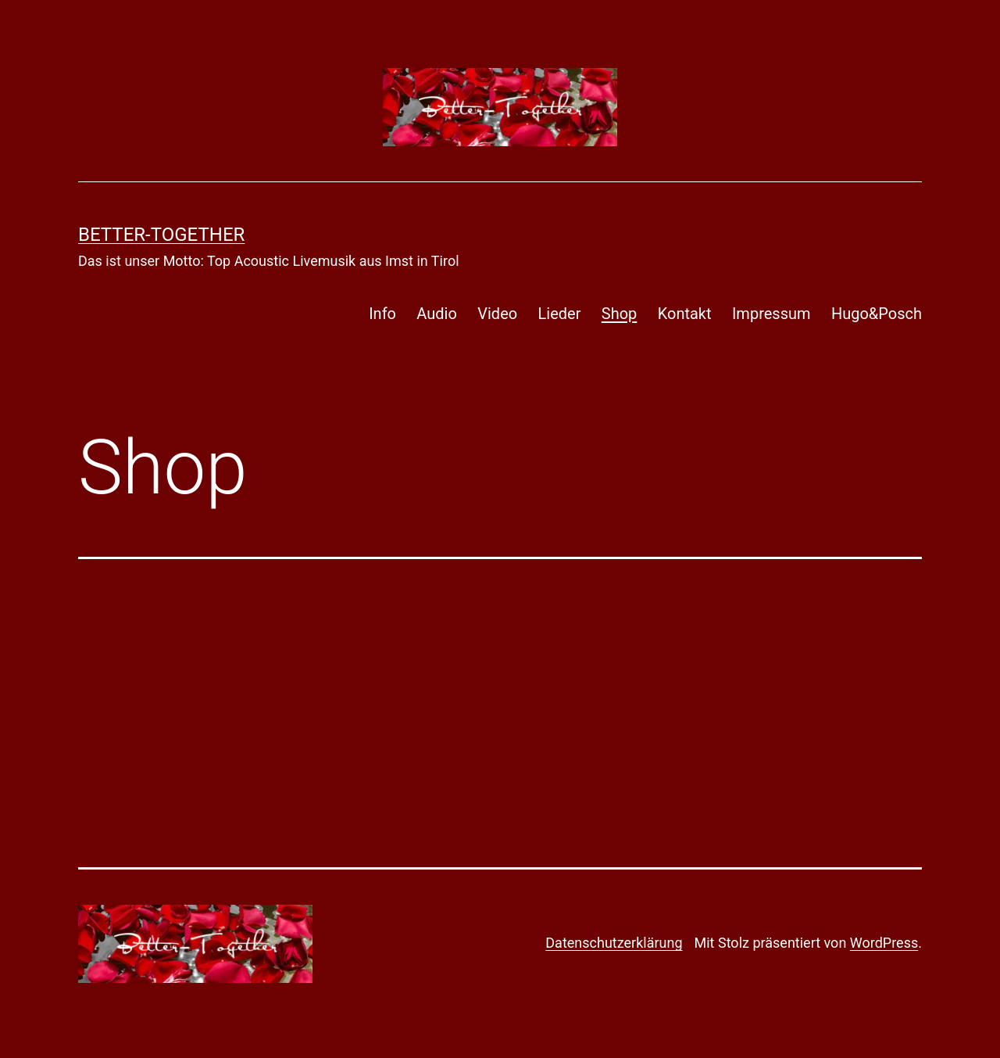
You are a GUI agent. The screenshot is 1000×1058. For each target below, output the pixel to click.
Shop (620, 313)
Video (497, 313)
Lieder (559, 313)
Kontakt (685, 313)
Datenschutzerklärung (613, 942)
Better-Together (161, 235)
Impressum (771, 313)
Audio (436, 313)
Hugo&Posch (876, 313)
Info (382, 313)
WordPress (884, 942)
